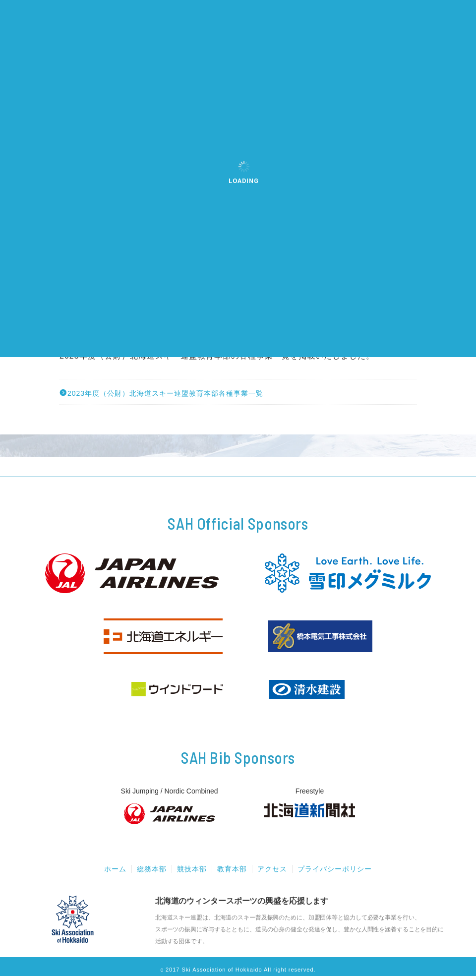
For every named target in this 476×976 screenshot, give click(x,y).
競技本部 (192, 869)
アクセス (272, 869)
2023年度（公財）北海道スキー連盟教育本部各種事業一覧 (161, 393)
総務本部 (152, 869)
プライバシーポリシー (335, 869)
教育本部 (232, 869)
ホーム (115, 869)
